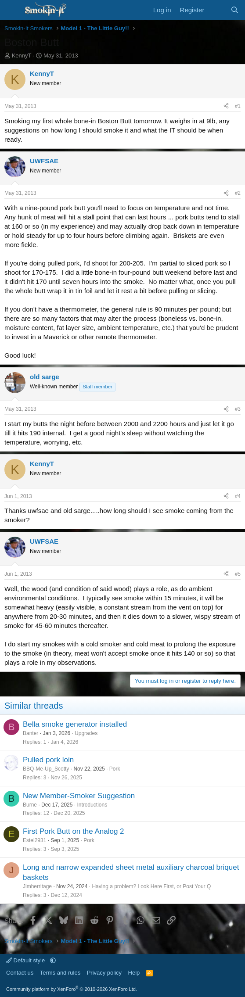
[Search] (234, 10)
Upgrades (86, 733)
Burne (30, 805)
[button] (53, 960)
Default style (26, 960)
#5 (238, 574)
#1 (238, 106)
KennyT (22, 55)
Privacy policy (104, 972)
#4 (238, 496)
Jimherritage (37, 886)
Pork (114, 769)
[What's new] (217, 10)
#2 (238, 193)
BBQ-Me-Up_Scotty (46, 769)
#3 (238, 409)
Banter (30, 733)
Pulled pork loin (48, 760)
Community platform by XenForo (71, 989)
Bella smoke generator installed (75, 724)
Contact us (19, 972)
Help (134, 972)
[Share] (226, 106)
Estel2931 (34, 840)
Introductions (92, 805)
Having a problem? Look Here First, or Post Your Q (151, 886)
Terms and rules (60, 972)
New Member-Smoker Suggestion (79, 796)
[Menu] (12, 10)
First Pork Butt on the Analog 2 (73, 831)
